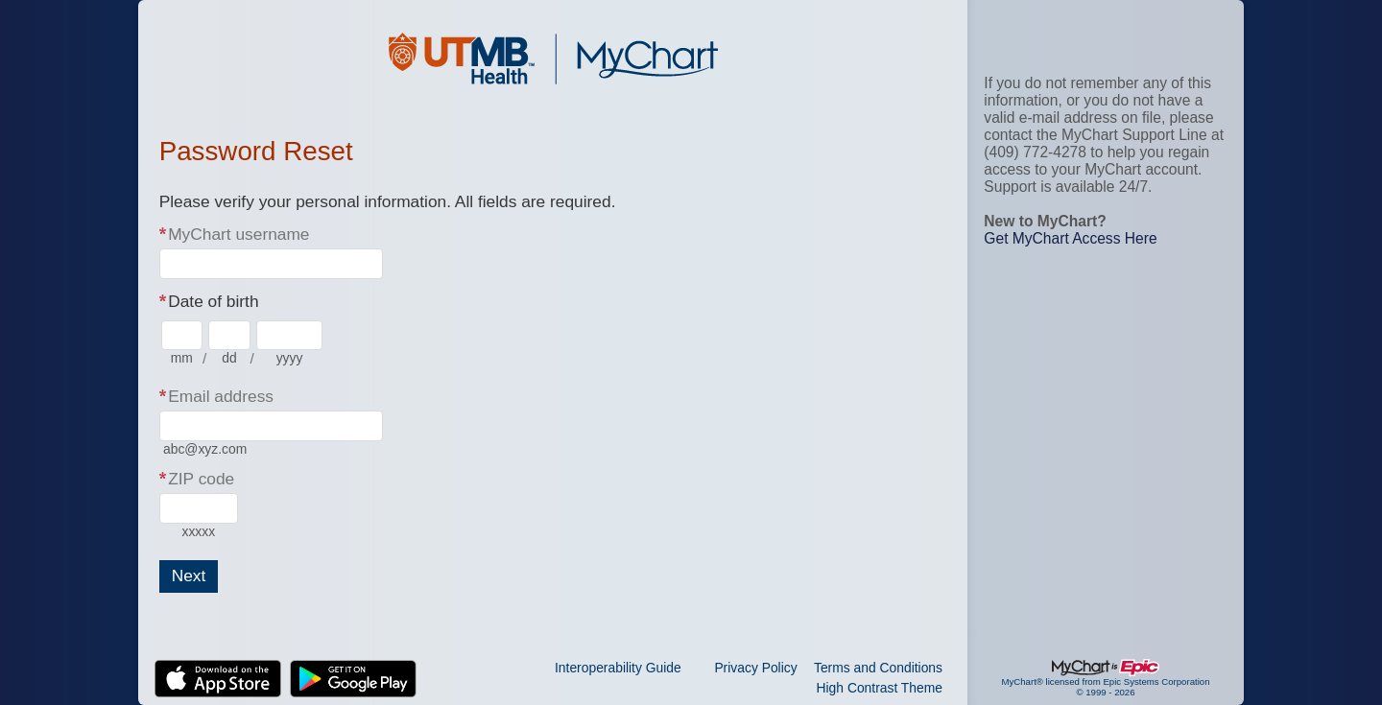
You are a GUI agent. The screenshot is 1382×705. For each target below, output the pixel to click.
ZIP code (201, 478)
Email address (221, 396)
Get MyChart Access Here (1070, 238)
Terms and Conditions (878, 667)
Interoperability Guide (618, 667)
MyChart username (238, 234)
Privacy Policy (755, 667)
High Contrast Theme (879, 687)
